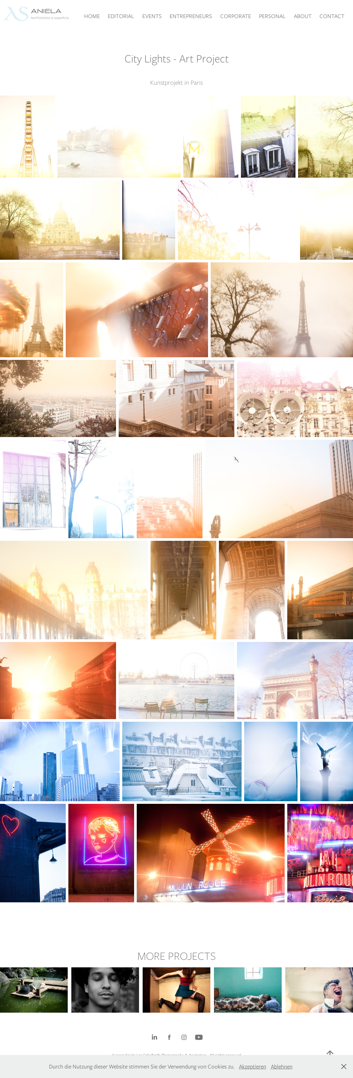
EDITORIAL (121, 16)
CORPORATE (235, 16)
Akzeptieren (252, 1066)
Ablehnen (282, 1066)
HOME (92, 16)
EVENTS (152, 16)
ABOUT (303, 16)
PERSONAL (272, 16)
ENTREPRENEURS (191, 16)
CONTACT (331, 16)
